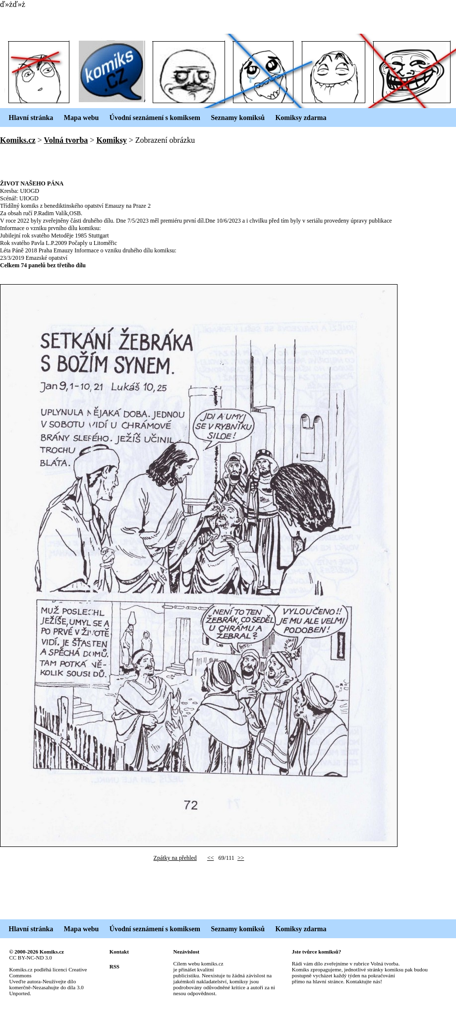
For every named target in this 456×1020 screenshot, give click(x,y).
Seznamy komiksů (233, 117)
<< (210, 857)
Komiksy (111, 140)
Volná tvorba (66, 140)
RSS (114, 966)
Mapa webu (77, 117)
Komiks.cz (18, 140)
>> (240, 857)
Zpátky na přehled (175, 857)
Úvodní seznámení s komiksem (150, 117)
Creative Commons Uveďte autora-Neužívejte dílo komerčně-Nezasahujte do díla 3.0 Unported (48, 981)
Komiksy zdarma (297, 117)
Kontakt (119, 952)
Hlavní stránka (26, 117)
